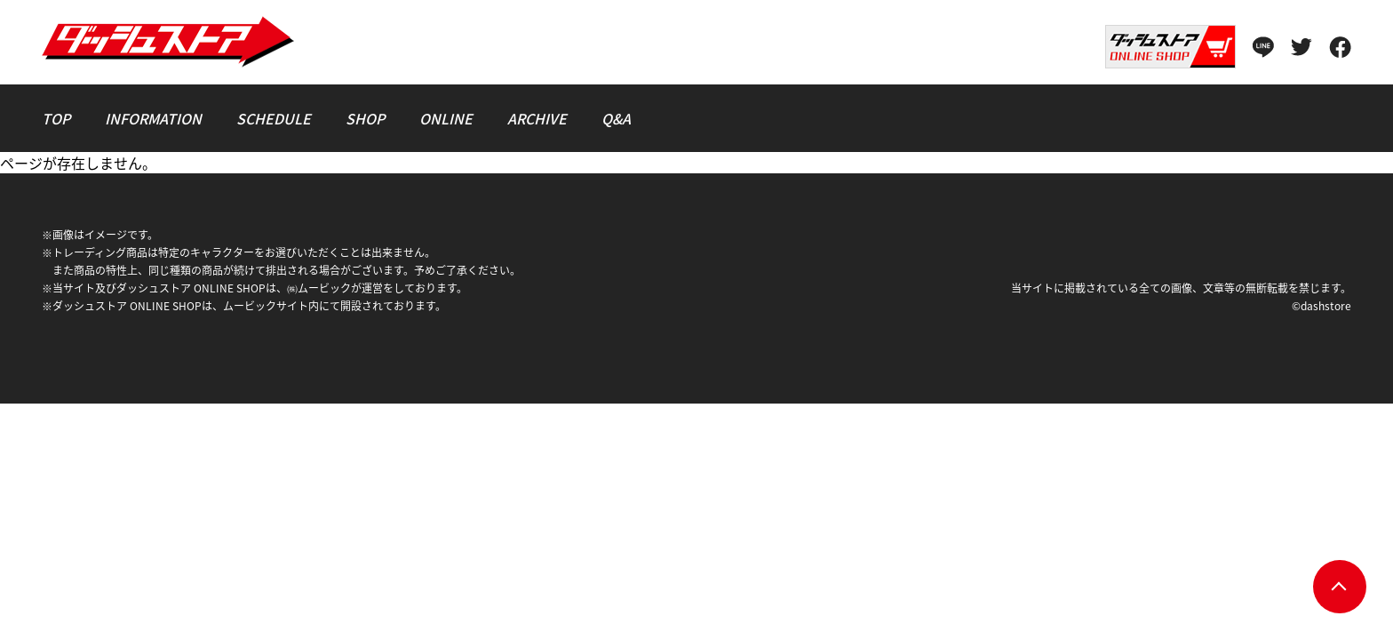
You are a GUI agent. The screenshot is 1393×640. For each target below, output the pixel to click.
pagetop (1339, 586)
